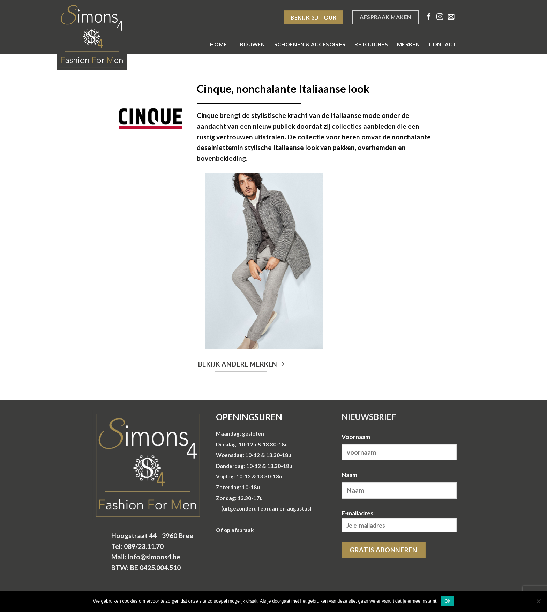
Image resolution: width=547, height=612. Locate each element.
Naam (349, 474)
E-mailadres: (399, 521)
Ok (447, 601)
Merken (408, 44)
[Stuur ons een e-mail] (451, 17)
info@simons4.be (154, 557)
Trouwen (250, 44)
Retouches (371, 44)
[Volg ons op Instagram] (439, 17)
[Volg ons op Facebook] (429, 17)
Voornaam (356, 436)
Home (218, 44)
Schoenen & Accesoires (309, 44)
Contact (443, 44)
